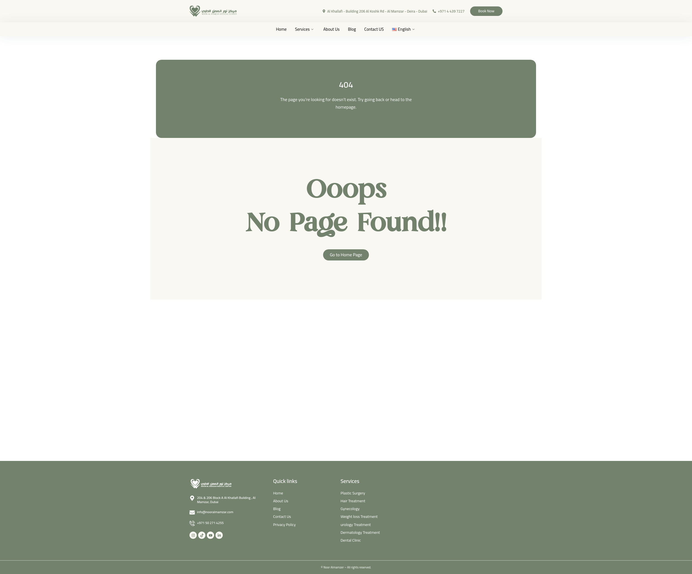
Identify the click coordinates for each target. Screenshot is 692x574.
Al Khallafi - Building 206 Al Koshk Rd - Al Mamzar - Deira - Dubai (369, 11)
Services (304, 29)
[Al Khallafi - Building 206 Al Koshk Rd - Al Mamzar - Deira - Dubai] (315, 11)
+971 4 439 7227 (443, 11)
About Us (331, 29)
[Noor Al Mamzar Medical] (455, 502)
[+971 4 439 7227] (426, 11)
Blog (352, 29)
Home (281, 29)
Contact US (374, 29)
